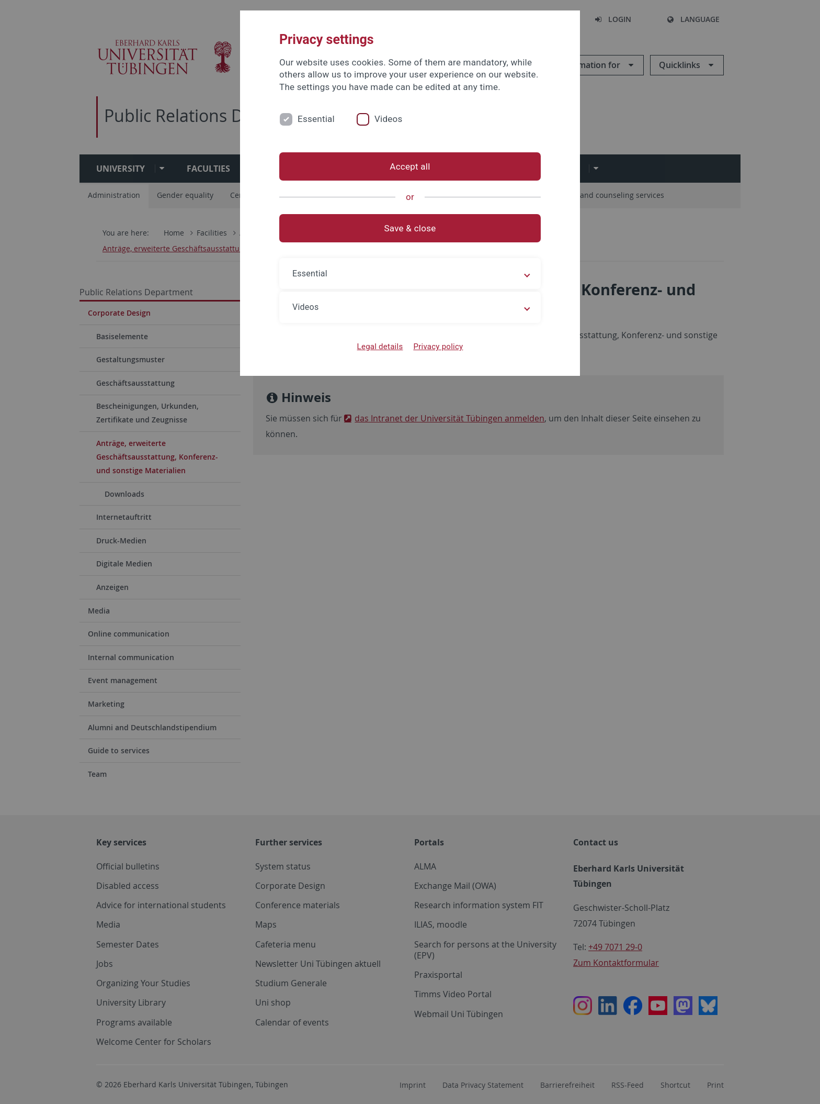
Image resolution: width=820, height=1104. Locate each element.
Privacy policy (438, 346)
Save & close (410, 228)
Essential (316, 119)
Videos (388, 119)
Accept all (410, 166)
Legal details (380, 346)
